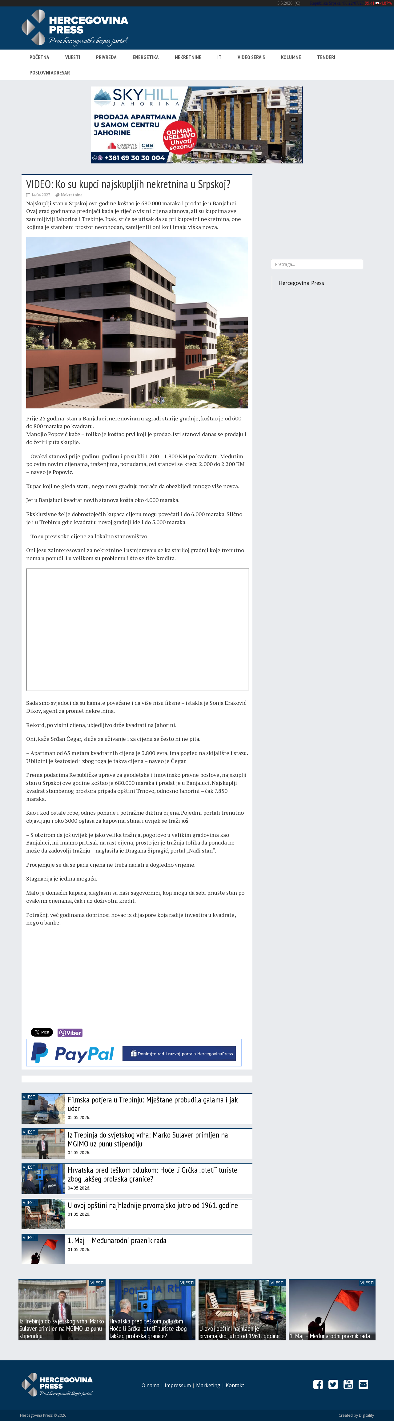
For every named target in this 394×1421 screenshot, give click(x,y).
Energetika (146, 57)
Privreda (106, 57)
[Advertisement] (137, 976)
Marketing (208, 1385)
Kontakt (235, 1385)
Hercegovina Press (301, 283)
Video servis (251, 57)
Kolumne (291, 57)
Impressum (178, 1385)
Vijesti (72, 57)
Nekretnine (188, 57)
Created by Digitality (356, 1415)
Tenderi (326, 57)
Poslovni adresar (50, 72)
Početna (39, 57)
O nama (150, 1385)
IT (219, 57)
